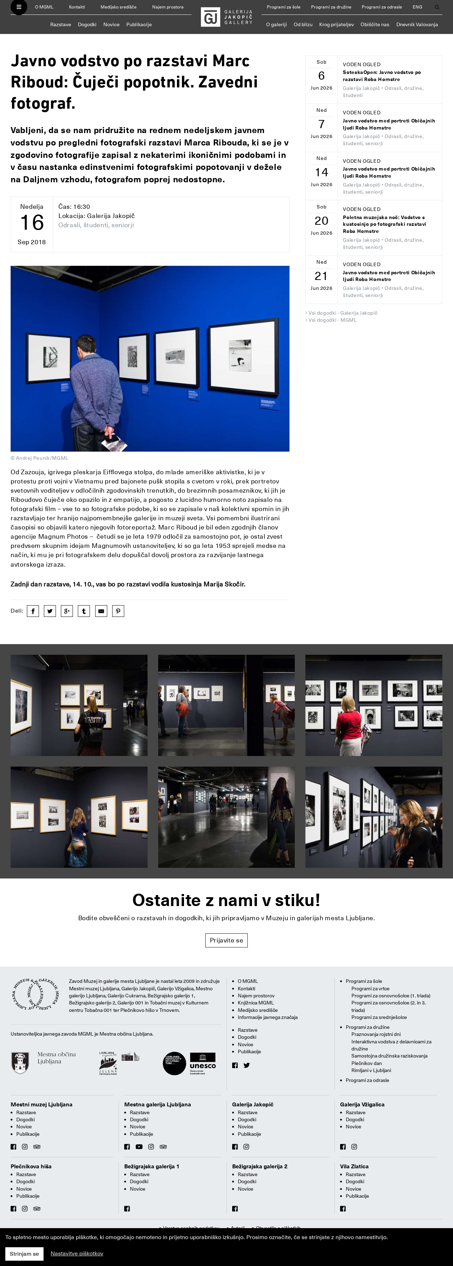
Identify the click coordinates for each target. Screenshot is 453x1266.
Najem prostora (168, 7)
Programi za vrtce (370, 988)
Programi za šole (283, 7)
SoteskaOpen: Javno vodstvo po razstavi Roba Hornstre (382, 76)
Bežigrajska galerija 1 (152, 1166)
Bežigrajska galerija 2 (260, 1166)
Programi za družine (331, 7)
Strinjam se (24, 1254)
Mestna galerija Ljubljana (157, 1104)
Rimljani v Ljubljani (371, 1070)
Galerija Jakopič (253, 1104)
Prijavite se (226, 940)
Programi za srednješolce (379, 1017)
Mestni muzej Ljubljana (42, 1104)
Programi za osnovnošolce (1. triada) (390, 995)
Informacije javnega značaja (268, 1017)
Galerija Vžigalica (362, 1104)
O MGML (44, 7)
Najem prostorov (256, 995)
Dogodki (87, 24)
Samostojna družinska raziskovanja (389, 1056)
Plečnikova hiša (31, 1166)
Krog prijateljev (336, 24)
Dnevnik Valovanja (417, 24)
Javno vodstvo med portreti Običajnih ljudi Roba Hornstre (389, 124)
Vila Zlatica (354, 1166)
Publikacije (139, 24)
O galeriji (276, 24)
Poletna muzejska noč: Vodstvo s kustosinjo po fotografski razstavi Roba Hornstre (384, 224)
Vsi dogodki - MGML (333, 320)
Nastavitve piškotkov (77, 1253)
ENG (417, 7)
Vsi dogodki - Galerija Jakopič (343, 313)
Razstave (60, 24)
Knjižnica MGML (256, 1002)
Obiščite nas (375, 24)
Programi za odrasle (382, 7)
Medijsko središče (119, 7)
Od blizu (303, 24)
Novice (111, 24)
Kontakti (77, 7)
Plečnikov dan (366, 1063)
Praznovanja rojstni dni (376, 1034)
